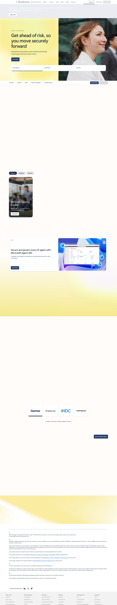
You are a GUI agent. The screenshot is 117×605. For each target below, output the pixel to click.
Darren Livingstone (64, 557)
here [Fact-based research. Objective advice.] (92, 570)
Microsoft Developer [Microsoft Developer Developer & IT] (80, 599)
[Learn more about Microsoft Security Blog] (15, 267)
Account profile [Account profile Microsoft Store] (27, 597)
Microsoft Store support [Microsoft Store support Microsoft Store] (28, 601)
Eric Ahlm (52, 557)
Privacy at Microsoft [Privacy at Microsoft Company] (98, 604)
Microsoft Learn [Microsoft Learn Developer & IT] (80, 601)
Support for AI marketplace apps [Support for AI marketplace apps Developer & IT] (83, 604)
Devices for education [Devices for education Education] (46, 599)
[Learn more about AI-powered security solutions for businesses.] (15, 213)
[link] (11, 83)
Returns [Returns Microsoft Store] (25, 604)
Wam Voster (44, 560)
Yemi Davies (46, 554)
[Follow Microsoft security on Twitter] (28, 588)
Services (62, 2)
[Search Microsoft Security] (92, 2)
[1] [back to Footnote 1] (9, 532)
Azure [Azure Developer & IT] (78, 597)
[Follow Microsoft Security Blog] (32, 588)
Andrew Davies (46, 557)
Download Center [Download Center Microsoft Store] (27, 599)
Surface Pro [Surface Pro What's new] (8, 597)
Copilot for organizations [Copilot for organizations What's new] (10, 604)
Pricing (57, 2)
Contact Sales (99, 2)
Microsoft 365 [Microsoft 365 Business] (61, 604)
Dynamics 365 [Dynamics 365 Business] (61, 601)
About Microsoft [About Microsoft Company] (97, 599)
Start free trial (107, 2)
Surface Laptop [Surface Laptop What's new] (8, 599)
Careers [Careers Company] (95, 597)
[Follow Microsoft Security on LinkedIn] (24, 588)
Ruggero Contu (51, 560)
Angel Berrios (57, 557)
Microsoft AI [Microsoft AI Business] (61, 597)
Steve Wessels (52, 554)
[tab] (13, 173)
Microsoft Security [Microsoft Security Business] (62, 599)
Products (51, 2)
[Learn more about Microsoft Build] (13, 14)
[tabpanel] (58, 197)
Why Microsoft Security (36, 2)
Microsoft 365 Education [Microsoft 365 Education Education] (46, 604)
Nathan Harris (40, 554)
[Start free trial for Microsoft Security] (103, 82)
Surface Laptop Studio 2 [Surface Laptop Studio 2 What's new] (10, 601)
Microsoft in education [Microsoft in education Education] (46, 597)
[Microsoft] (11, 2)
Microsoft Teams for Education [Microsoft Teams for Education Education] (47, 601)
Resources (73, 2)
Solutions (45, 2)
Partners (67, 2)
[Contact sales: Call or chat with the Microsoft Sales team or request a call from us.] (94, 82)
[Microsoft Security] (23, 2)
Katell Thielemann (38, 560)
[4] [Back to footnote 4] (9, 573)
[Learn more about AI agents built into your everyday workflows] (15, 59)
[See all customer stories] (101, 437)
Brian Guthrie (34, 554)
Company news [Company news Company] (97, 601)
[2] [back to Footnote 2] (9, 539)
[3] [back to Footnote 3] (9, 563)
